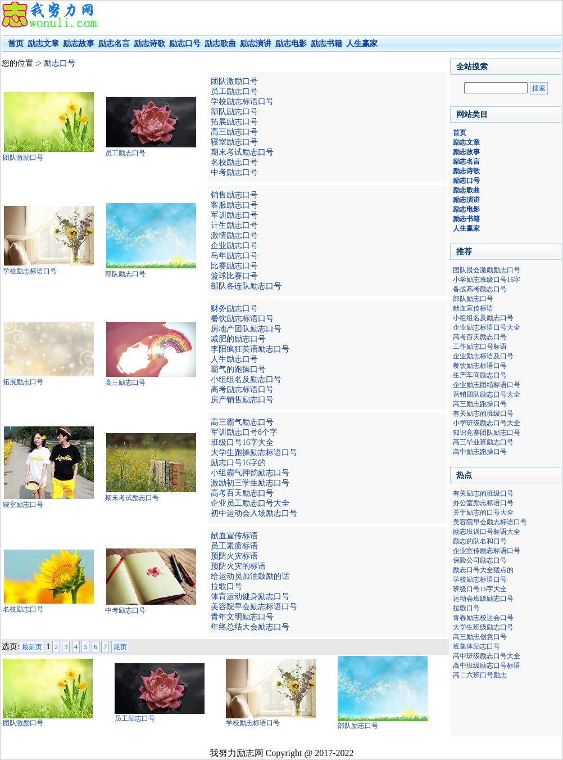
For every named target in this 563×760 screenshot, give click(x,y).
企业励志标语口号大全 (486, 327)
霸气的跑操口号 (238, 369)
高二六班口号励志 (480, 675)
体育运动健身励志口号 (250, 596)
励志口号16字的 (238, 462)
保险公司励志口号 (480, 560)
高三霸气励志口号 (242, 422)
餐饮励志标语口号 (242, 318)
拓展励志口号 (234, 122)
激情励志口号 (234, 235)
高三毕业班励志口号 (483, 442)
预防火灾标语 (234, 556)
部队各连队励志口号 (246, 286)
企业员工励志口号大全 (250, 503)
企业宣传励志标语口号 (486, 551)
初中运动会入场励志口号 (254, 513)
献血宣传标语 (234, 536)
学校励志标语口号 (242, 101)
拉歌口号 (226, 586)
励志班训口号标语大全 (486, 532)
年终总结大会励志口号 (250, 627)
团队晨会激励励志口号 (486, 270)
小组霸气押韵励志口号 (250, 473)
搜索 (539, 88)
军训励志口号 (234, 215)
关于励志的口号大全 (483, 512)
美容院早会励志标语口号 (254, 606)
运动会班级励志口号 (483, 598)
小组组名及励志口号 (246, 379)
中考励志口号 (234, 172)
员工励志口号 (234, 91)
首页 (16, 43)
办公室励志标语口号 (483, 503)
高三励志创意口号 (480, 637)
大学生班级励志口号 (483, 627)
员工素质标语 (234, 546)
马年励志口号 (234, 255)
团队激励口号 (234, 81)
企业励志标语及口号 (483, 356)
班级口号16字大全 (242, 442)
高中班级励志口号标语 (486, 665)
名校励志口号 (234, 162)
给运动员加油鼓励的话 (250, 576)
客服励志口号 (234, 205)
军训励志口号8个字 (244, 432)
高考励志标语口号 (242, 389)
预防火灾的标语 (238, 566)
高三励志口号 (234, 132)
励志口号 (59, 63)
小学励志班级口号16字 (486, 280)
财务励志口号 (234, 308)
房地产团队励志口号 (246, 329)
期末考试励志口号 (242, 152)
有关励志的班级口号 (483, 413)
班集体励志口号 (476, 646)
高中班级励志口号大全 (486, 656)
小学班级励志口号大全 (486, 423)
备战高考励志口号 (480, 289)
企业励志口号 (234, 245)
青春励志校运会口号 (483, 618)
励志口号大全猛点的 (483, 570)
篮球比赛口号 (234, 276)
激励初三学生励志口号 (250, 483)
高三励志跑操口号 (480, 404)
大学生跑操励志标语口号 (254, 452)
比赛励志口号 (234, 266)
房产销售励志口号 (242, 399)
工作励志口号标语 (480, 346)
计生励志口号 (234, 225)
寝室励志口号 (234, 142)
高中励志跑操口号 (480, 452)
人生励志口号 (234, 359)
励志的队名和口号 (480, 541)
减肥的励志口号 (238, 339)
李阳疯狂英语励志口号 (250, 349)
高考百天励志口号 (242, 493)
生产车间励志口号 (480, 375)
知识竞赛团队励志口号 (486, 433)
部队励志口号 (234, 111)
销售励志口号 (234, 195)
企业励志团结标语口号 (486, 385)
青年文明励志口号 (242, 617)
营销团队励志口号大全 (486, 394)
